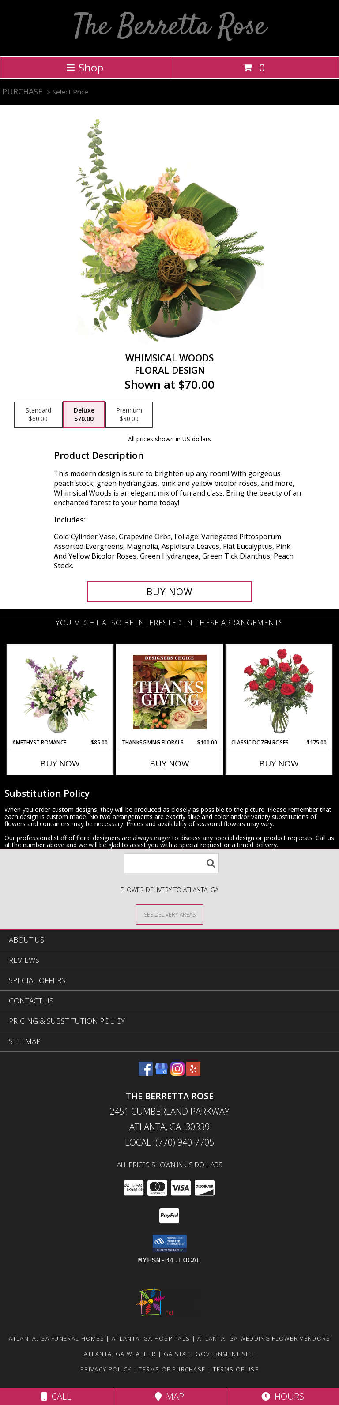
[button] (170, 1243)
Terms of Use (236, 1369)
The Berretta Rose (169, 27)
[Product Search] (171, 863)
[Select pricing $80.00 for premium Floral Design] (129, 415)
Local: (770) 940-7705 (169, 1142)
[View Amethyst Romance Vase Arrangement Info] (60, 691)
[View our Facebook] (146, 1073)
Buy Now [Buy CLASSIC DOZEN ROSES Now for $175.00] (279, 763)
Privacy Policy (105, 1369)
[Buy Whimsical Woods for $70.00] (169, 591)
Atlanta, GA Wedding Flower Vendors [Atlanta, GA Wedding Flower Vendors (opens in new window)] (263, 1338)
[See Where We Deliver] (169, 914)
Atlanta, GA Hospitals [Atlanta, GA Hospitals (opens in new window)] (151, 1338)
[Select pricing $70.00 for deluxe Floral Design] (84, 415)
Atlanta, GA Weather (120, 1354)
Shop (84, 67)
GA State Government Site (209, 1354)
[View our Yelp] (193, 1073)
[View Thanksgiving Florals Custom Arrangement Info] (170, 691)
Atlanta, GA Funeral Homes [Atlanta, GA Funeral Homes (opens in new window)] (57, 1338)
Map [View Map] (169, 1396)
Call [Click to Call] (56, 1396)
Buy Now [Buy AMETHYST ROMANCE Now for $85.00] (60, 763)
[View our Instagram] (177, 1073)
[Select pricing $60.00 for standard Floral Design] (38, 415)
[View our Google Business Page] (161, 1073)
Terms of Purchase (172, 1369)
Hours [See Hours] (282, 1396)
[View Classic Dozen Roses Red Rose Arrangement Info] (279, 691)
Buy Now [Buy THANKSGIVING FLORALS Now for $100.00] (169, 763)
